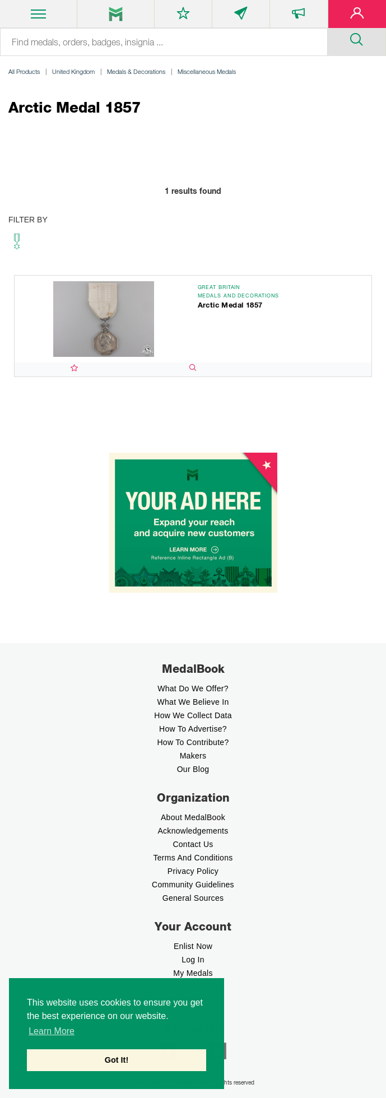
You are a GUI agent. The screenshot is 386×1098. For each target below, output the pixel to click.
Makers (193, 755)
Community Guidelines (193, 884)
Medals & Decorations (136, 71)
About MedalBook (193, 817)
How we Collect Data (193, 715)
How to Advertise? (193, 728)
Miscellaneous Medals (207, 71)
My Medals (192, 973)
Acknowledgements (192, 830)
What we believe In (193, 701)
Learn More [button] (52, 1031)
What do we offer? (193, 688)
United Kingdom (73, 71)
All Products (24, 71)
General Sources (193, 898)
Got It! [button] (116, 1059)
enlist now (193, 946)
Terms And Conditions (192, 857)
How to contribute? (193, 742)
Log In (193, 959)
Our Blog (193, 769)
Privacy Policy (193, 871)
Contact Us (193, 844)
